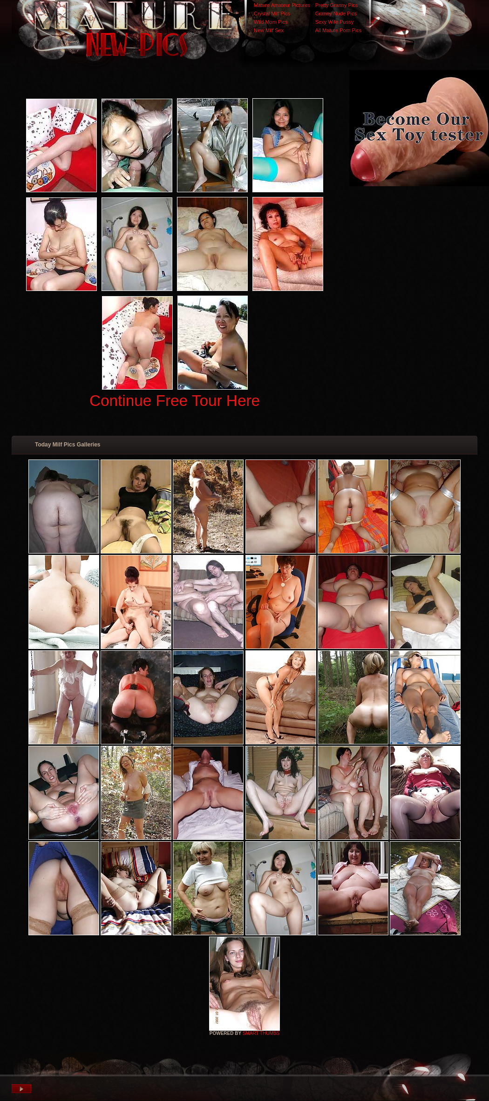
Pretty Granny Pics (336, 5)
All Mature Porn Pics (338, 30)
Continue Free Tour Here (174, 400)
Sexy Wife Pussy (334, 22)
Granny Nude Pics (336, 13)
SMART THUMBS (261, 1033)
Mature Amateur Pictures (282, 5)
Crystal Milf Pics (272, 13)
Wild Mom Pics (271, 22)
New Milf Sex (269, 30)
